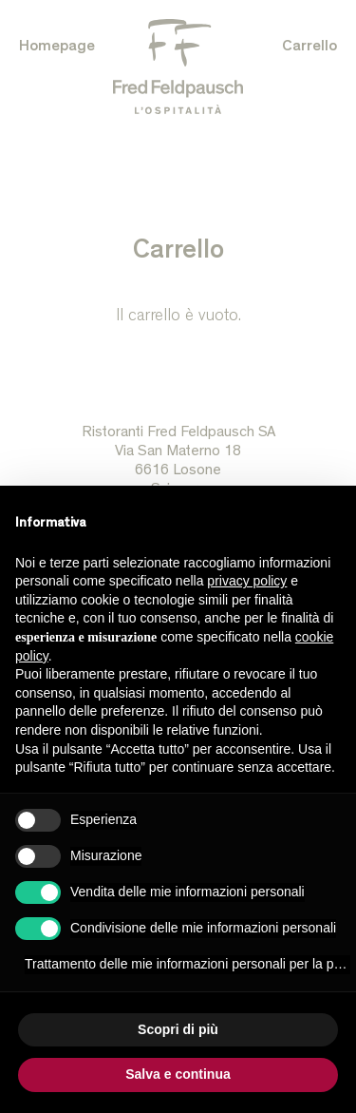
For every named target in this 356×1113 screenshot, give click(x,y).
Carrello (309, 47)
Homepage (57, 47)
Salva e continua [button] (177, 1074)
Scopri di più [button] (178, 1029)
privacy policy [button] (247, 580)
